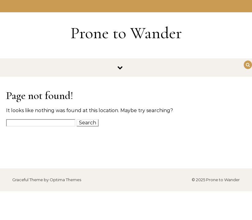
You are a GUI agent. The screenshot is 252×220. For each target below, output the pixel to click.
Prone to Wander (126, 33)
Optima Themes (65, 179)
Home (126, 6)
